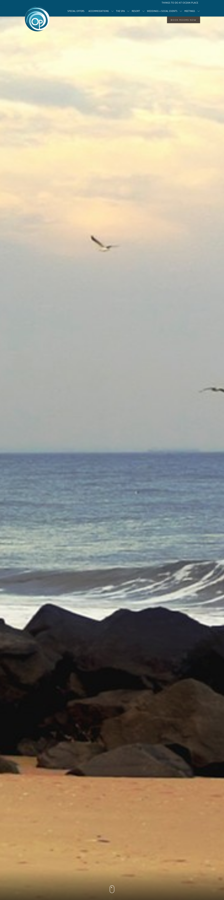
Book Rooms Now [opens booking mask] (183, 20)
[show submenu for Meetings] (198, 11)
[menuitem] (75, 11)
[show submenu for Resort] (143, 11)
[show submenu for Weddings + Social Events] (180, 11)
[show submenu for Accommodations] (112, 11)
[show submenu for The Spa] (128, 11)
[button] (112, 890)
